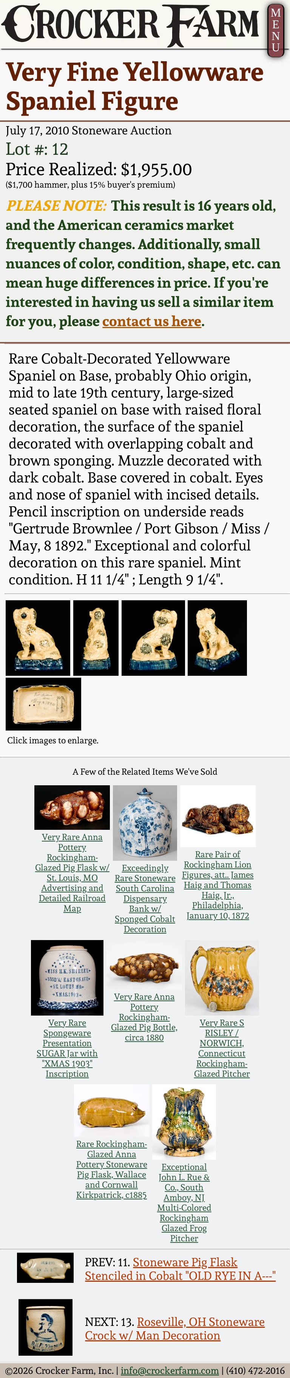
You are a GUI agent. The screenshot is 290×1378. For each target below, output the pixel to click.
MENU (276, 30)
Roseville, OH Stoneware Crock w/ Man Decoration (175, 1328)
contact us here (151, 320)
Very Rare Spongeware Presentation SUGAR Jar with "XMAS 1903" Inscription (67, 1048)
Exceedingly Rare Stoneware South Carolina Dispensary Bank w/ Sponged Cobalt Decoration (145, 898)
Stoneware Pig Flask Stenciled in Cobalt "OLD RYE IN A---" (180, 1268)
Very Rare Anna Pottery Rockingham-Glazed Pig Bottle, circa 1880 (144, 1016)
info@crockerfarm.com (170, 1370)
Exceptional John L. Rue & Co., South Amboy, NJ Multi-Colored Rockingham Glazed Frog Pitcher (184, 1202)
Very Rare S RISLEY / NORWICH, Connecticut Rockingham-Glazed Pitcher (222, 1048)
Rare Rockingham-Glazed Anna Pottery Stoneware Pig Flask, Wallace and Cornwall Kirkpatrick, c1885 (111, 1169)
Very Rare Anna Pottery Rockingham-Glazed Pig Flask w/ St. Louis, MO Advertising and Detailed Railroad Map (72, 872)
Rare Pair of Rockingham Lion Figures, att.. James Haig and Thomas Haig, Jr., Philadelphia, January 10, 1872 (218, 884)
